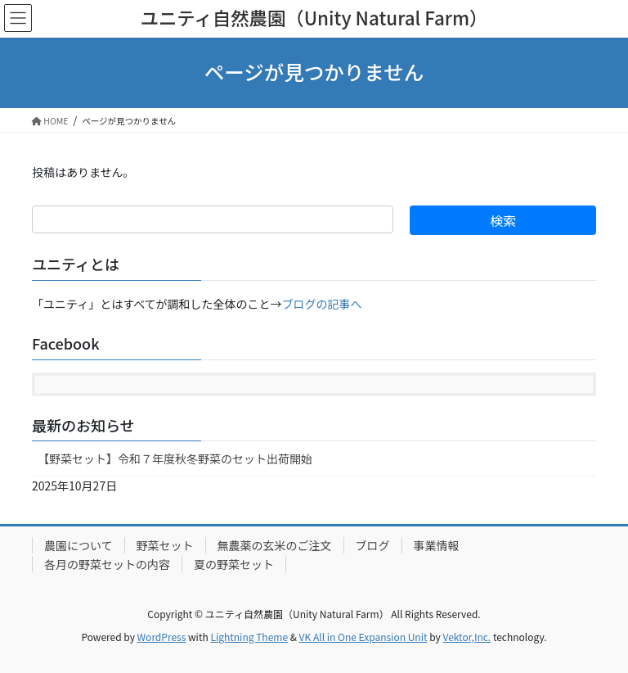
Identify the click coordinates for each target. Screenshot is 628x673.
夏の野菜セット (234, 564)
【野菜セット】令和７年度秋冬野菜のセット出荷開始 (175, 458)
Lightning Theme (249, 637)
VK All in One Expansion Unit (363, 637)
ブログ (373, 545)
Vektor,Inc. (466, 637)
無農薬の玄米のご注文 (275, 545)
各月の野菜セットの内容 (107, 564)
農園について (78, 545)
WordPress (161, 637)
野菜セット (165, 545)
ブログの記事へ (322, 304)
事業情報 (437, 545)
